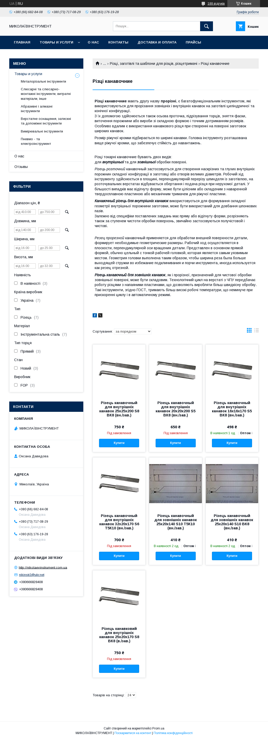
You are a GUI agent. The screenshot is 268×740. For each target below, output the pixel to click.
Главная (22, 42)
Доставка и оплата (157, 42)
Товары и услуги (56, 42)
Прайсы (193, 42)
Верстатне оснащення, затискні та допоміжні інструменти (46, 121)
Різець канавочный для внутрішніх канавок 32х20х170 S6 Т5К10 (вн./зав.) (119, 522)
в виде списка (256, 331)
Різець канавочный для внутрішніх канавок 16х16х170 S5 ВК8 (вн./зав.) (232, 409)
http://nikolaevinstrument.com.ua (43, 567)
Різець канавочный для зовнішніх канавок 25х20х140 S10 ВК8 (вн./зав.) (232, 522)
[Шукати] (206, 26)
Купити (119, 443)
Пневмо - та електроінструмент (36, 141)
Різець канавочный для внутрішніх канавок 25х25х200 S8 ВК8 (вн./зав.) (119, 409)
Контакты (118, 42)
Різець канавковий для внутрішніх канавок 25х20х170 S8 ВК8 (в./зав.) (119, 635)
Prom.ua (158, 728)
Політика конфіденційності (173, 733)
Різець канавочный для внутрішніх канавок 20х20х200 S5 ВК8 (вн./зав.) (175, 409)
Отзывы (21, 167)
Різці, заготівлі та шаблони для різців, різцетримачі (153, 63)
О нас (93, 42)
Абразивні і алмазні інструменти (36, 108)
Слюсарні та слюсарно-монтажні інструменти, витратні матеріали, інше (46, 93)
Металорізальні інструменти (43, 81)
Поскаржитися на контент (132, 733)
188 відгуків (216, 3)
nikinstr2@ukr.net (31, 575)
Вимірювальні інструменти (42, 131)
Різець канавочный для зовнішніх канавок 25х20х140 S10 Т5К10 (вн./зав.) (175, 522)
